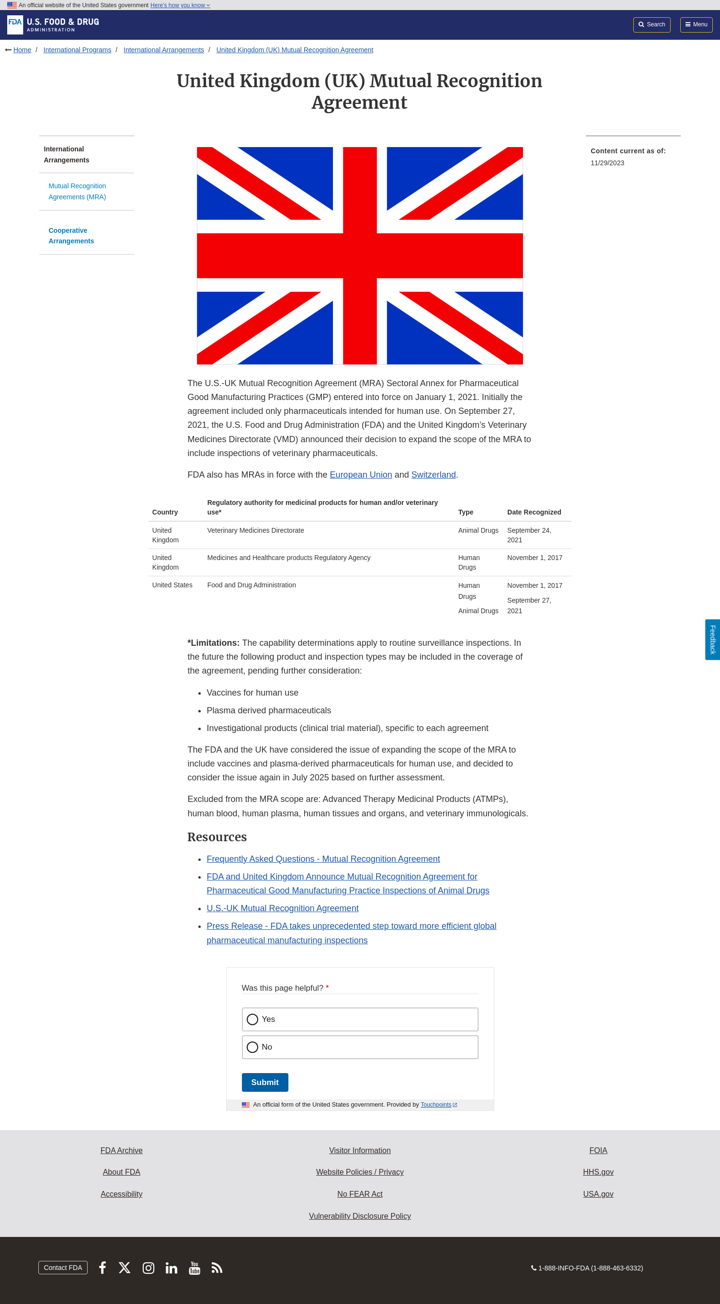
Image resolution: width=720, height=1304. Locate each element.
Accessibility (121, 1194)
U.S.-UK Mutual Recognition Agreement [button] (282, 908)
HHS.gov (598, 1172)
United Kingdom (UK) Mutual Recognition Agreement (295, 50)
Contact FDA (63, 1267)
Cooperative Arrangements (71, 236)
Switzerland (433, 475)
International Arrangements (164, 50)
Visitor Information (360, 1150)
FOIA (598, 1150)
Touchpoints (436, 1104)
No (267, 1047)
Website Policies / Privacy (360, 1172)
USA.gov (598, 1194)
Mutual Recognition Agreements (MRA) (77, 191)
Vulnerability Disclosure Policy (360, 1216)
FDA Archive (122, 1150)
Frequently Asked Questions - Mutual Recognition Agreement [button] (323, 859)
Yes (268, 1019)
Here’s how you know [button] (180, 5)
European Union (361, 475)
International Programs (78, 50)
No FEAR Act (359, 1194)
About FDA (121, 1172)
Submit (265, 1082)
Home (22, 50)
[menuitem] (633, 160)
